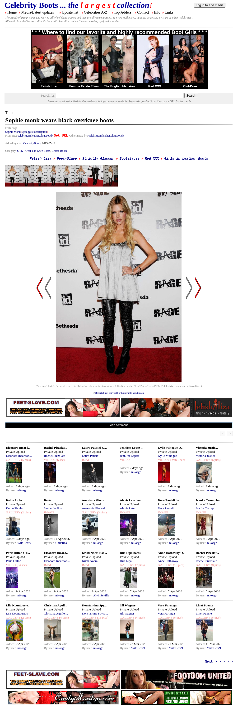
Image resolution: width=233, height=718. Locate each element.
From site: (11, 135)
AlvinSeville (101, 595)
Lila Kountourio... (18, 605)
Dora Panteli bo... (170, 500)
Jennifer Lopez (129, 455)
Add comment (119, 425)
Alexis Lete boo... (131, 500)
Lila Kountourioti (17, 613)
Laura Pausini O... (94, 447)
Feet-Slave (67, 159)
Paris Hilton (13, 561)
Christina (61, 543)
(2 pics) (25, 512)
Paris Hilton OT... (18, 553)
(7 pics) (139, 565)
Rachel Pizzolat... (55, 447)
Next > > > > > (219, 662)
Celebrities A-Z (95, 12)
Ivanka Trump (205, 508)
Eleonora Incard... (18, 447)
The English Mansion (119, 86)
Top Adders (122, 12)
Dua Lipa (126, 561)
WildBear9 (24, 543)
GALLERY (13, 460)
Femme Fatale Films (84, 86)
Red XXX (154, 86)
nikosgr (22, 490)
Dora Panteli (166, 508)
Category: (11, 150)
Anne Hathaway (168, 561)
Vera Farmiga (167, 605)
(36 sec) (59, 460)
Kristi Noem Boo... (94, 553)
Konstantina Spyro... (95, 613)
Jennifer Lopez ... (131, 447)
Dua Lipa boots (130, 553)
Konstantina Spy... (94, 605)
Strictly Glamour (98, 159)
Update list (70, 12)
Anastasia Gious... (94, 500)
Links (169, 12)
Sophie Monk (13, 131)
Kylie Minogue (167, 455)
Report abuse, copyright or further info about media (119, 393)
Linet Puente (204, 605)
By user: (11, 490)
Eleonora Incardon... (19, 455)
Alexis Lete (127, 508)
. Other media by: (78, 135)
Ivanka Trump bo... (209, 500)
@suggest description (34, 131)
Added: (11, 486)
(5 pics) (25, 460)
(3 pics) (101, 512)
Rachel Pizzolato (54, 455)
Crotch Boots (59, 150)
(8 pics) (215, 565)
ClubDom (190, 86)
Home (12, 12)
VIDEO (49, 460)
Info (157, 12)
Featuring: (11, 128)
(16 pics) (178, 565)
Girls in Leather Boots (186, 159)
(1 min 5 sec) (176, 460)
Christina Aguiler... (56, 613)
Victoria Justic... (207, 447)
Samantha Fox (53, 508)
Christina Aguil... (55, 605)
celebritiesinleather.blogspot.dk (35, 135)
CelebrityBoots (32, 143)
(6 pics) (215, 460)
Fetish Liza (48, 86)
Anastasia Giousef (93, 508)
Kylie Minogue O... (170, 447)
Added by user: (14, 143)
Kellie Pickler (14, 508)
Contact (143, 12)
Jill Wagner (127, 605)
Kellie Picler (14, 500)
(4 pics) (63, 617)
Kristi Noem (90, 561)
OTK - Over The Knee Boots (33, 150)
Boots (47, 500)
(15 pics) (102, 617)
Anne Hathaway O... (171, 553)
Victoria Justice (205, 455)
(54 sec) (21, 565)
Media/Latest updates (37, 12)
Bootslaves (130, 159)
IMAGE (87, 460)
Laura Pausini (90, 455)
